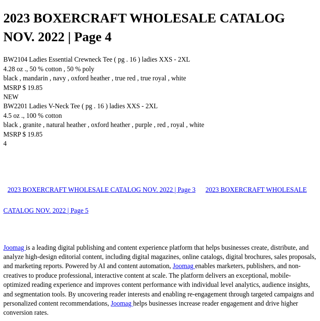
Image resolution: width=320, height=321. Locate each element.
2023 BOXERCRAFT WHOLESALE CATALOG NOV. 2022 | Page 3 (101, 189)
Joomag (14, 247)
